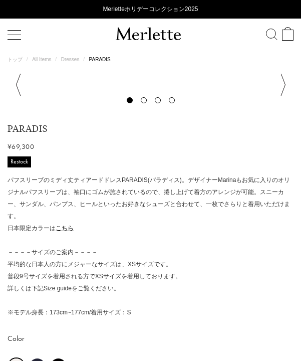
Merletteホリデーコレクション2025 (150, 9)
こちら (65, 206)
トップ (16, 59)
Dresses (71, 59)
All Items (42, 59)
